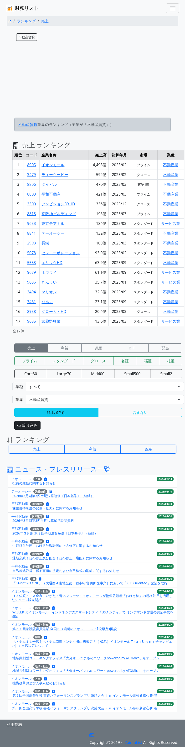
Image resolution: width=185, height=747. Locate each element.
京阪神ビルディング (58, 213)
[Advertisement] (92, 80)
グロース (98, 360)
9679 (31, 272)
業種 (19, 386)
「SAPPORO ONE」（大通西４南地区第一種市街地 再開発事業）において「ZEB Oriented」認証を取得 (89, 583)
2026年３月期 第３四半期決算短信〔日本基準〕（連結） (55, 533)
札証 (171, 360)
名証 (125, 360)
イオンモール (52, 164)
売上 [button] (37, 449)
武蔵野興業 (51, 321)
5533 (31, 262)
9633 (31, 223)
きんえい (49, 282)
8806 (31, 184)
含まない (140, 412)
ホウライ (49, 272)
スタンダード (63, 360)
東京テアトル (52, 223)
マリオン (49, 292)
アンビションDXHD (58, 204)
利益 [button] (92, 449)
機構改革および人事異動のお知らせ (39, 683)
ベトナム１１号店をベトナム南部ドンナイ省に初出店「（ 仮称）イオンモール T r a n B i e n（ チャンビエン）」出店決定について (91, 643)
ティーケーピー (54, 174)
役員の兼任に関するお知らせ (34, 483)
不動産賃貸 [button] (26, 37)
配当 (165, 348)
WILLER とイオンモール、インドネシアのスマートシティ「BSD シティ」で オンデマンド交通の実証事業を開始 (92, 614)
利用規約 (14, 724)
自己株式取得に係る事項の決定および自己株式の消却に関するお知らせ (65, 570)
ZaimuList (133, 742)
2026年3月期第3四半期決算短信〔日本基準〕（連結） (53, 495)
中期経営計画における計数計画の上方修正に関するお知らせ (57, 545)
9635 (31, 321)
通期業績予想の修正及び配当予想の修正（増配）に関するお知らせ (62, 558)
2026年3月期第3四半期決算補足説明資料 (43, 520)
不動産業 (170, 164)
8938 (31, 311)
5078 (31, 252)
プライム (29, 360)
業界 (19, 399)
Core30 (30, 373)
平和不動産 (51, 194)
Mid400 (97, 373)
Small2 (166, 373)
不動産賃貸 (27, 124)
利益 (64, 348)
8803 (31, 194)
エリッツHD (51, 262)
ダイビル (49, 184)
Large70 (64, 373)
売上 (45, 21)
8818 (31, 213)
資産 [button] (148, 449)
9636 (31, 282)
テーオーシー (52, 233)
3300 (31, 204)
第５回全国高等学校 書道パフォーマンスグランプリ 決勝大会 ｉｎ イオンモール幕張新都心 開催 (84, 695)
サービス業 (170, 223)
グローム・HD (53, 311)
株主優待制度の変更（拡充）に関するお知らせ (47, 508)
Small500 (132, 373)
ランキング (26, 21)
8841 (31, 233)
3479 (31, 174)
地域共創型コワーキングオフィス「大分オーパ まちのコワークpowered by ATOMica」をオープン (85, 658)
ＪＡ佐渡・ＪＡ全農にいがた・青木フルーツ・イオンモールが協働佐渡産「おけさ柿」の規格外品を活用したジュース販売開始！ (92, 597)
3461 (31, 301)
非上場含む (56, 412)
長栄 (45, 243)
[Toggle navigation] (172, 8)
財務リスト (22, 8)
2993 (31, 243)
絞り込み (27, 425)
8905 (31, 164)
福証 (148, 360)
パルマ (47, 301)
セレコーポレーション (60, 252)
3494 (31, 292)
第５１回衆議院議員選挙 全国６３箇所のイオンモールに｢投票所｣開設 (64, 629)
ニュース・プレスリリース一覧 (59, 468)
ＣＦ (132, 348)
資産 (98, 348)
